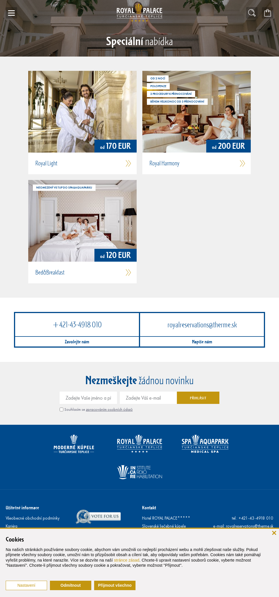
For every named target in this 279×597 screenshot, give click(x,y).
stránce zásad (126, 560)
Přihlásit (198, 398)
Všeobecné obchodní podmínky (33, 518)
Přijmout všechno (115, 585)
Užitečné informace (22, 507)
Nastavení (26, 585)
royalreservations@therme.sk (202, 324)
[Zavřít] (274, 532)
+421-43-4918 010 (77, 324)
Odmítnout (70, 585)
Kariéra (11, 526)
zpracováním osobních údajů (109, 409)
